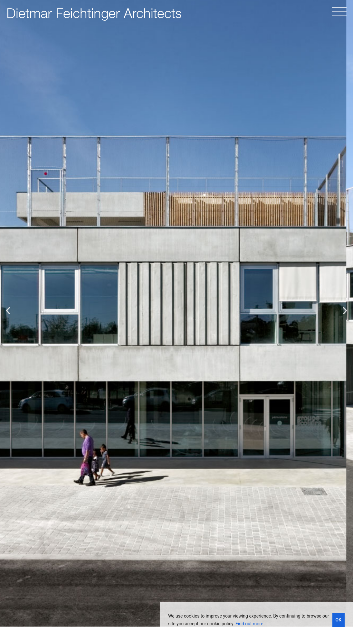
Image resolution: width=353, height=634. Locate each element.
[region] (256, 618)
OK (339, 619)
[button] (8, 311)
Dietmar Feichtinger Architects (94, 13)
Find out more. (249, 623)
